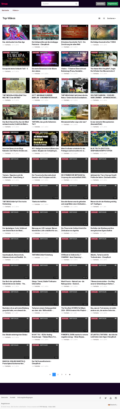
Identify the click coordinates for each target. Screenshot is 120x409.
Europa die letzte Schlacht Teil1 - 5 (15, 69)
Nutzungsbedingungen (25, 397)
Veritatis (8, 45)
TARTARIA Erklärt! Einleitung (42, 255)
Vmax (4, 3)
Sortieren (111, 18)
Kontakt (12, 397)
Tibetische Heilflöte (39, 202)
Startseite (5, 10)
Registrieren (112, 4)
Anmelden (100, 4)
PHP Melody (43, 407)
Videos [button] (16, 10)
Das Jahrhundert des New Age (13, 42)
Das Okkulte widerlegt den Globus (14, 335)
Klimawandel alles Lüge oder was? (74, 122)
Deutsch (112, 405)
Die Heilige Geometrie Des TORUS (103, 42)
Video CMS (51, 407)
